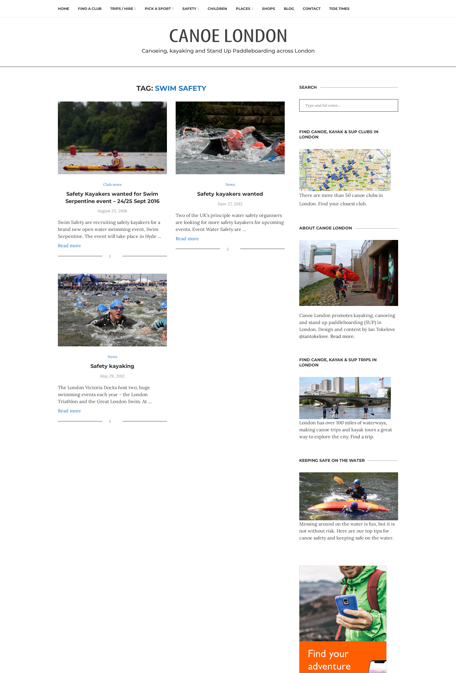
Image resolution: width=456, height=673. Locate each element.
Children (217, 8)
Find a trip (361, 436)
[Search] (395, 8)
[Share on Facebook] (110, 256)
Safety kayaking (112, 366)
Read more (69, 245)
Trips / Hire (121, 8)
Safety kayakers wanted (230, 194)
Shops (268, 8)
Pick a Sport (158, 8)
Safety (189, 8)
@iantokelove (313, 336)
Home (63, 8)
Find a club (89, 8)
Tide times (339, 8)
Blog (289, 8)
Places (243, 8)
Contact (311, 8)
